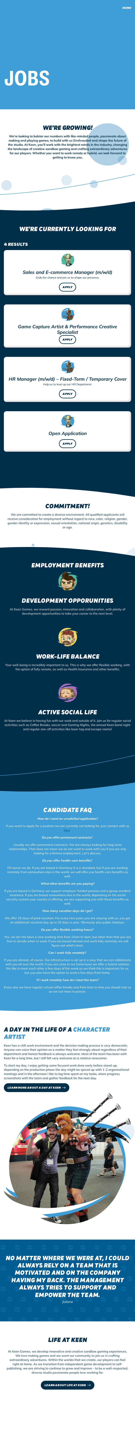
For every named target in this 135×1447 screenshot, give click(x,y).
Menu (126, 7)
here (67, 826)
